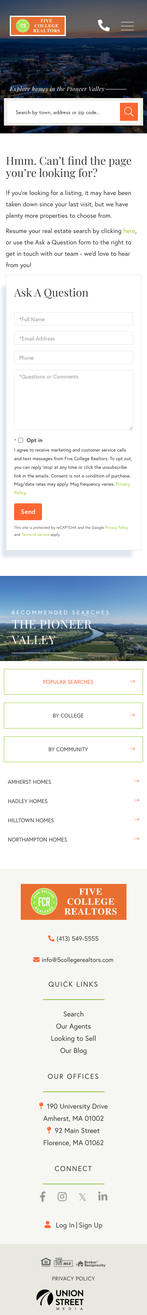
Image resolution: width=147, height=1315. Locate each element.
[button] (129, 112)
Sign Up (91, 1224)
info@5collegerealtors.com (73, 960)
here (129, 231)
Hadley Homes (27, 801)
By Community (68, 749)
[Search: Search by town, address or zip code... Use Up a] (73, 111)
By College (68, 715)
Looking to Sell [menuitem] (73, 1038)
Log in (65, 1224)
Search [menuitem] (73, 1013)
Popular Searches (68, 681)
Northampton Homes (37, 839)
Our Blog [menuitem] (73, 1050)
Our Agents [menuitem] (73, 1026)
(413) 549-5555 (107, 26)
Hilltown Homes (31, 820)
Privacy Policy (116, 527)
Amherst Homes (29, 781)
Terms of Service (35, 534)
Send (28, 511)
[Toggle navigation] (127, 26)
